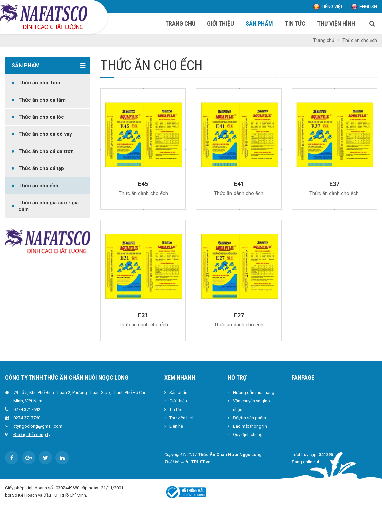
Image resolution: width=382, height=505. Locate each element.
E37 (334, 183)
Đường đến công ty (31, 434)
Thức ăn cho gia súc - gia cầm (48, 206)
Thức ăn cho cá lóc (41, 117)
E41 (239, 183)
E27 (239, 315)
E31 (143, 315)
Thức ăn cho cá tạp (41, 168)
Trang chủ (323, 40)
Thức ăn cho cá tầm (42, 100)
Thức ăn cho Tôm (39, 83)
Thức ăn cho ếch (38, 186)
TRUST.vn (201, 461)
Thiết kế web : (177, 461)
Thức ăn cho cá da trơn (46, 151)
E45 (143, 183)
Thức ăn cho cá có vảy (45, 134)
